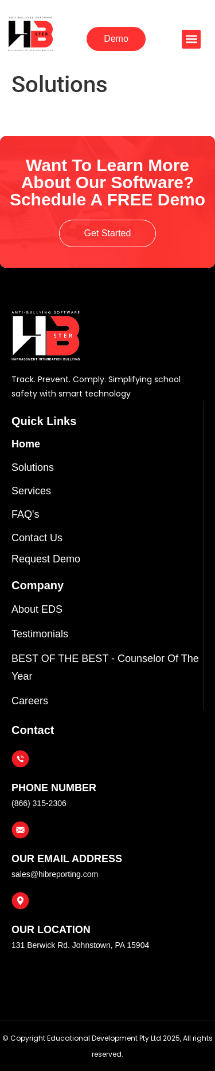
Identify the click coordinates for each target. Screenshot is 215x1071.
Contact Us (36, 538)
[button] (191, 39)
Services (31, 491)
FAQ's (25, 514)
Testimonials (39, 634)
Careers (29, 701)
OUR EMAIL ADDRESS (66, 858)
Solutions (32, 467)
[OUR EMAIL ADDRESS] (20, 830)
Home (25, 444)
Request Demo (45, 559)
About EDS (36, 609)
